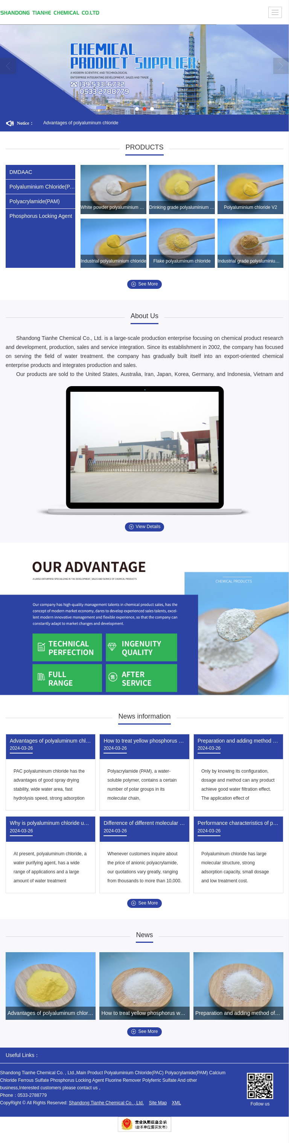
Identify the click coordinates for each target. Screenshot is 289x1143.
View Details (145, 526)
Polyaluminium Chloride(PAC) (42, 187)
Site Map (158, 1102)
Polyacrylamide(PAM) (34, 201)
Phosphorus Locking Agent (40, 216)
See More (144, 284)
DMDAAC (20, 172)
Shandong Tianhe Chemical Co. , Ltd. (106, 1102)
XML (176, 1102)
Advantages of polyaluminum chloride (80, 122)
